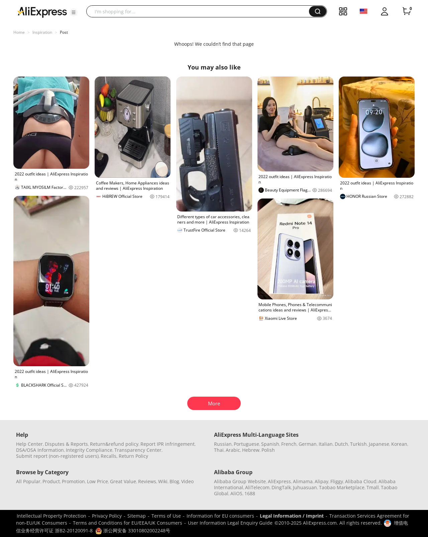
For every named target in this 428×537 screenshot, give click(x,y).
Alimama (303, 481)
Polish (268, 450)
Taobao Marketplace (341, 487)
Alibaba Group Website (240, 481)
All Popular (28, 481)
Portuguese (246, 444)
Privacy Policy (107, 516)
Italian (326, 444)
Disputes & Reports (66, 444)
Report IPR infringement (167, 444)
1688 (249, 493)
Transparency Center (138, 450)
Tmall (372, 487)
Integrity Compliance (89, 450)
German (308, 444)
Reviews (147, 481)
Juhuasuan (305, 487)
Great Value (123, 481)
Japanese (379, 444)
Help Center (29, 444)
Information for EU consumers (220, 516)
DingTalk (281, 487)
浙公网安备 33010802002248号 (132, 530)
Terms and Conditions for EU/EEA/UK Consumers (127, 523)
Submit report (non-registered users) (57, 456)
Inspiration (42, 32)
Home (19, 32)
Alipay (321, 481)
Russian (223, 444)
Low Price (97, 481)
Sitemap (136, 516)
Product (51, 481)
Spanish (270, 444)
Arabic (233, 450)
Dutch (341, 444)
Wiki (163, 481)
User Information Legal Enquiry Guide (230, 523)
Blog (174, 481)
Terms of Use (166, 516)
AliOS (236, 493)
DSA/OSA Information (40, 450)
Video (187, 481)
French (289, 444)
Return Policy (133, 456)
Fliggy (336, 481)
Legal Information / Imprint (292, 516)
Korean (399, 444)
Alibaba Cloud (361, 481)
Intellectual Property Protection (51, 516)
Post (64, 32)
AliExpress (279, 481)
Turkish (358, 444)
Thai (219, 450)
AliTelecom (257, 487)
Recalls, (109, 456)
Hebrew (250, 450)
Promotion (73, 481)
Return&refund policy (114, 444)
